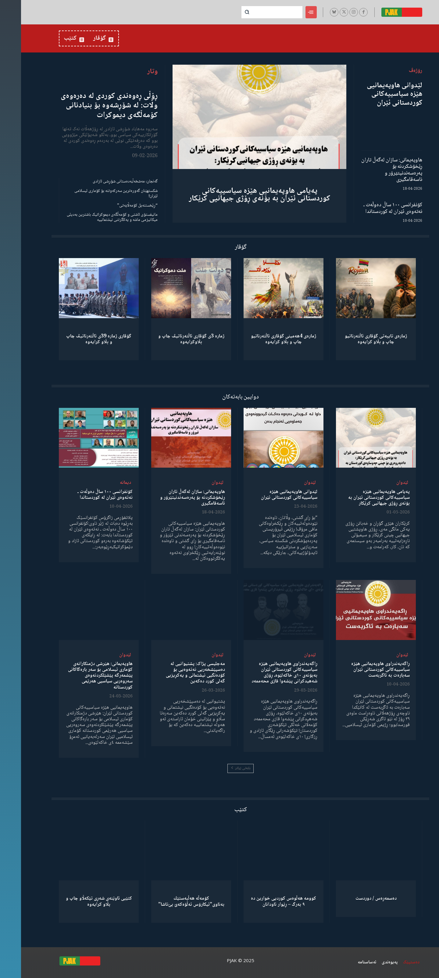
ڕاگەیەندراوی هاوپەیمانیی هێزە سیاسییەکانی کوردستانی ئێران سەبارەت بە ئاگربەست (359, 670)
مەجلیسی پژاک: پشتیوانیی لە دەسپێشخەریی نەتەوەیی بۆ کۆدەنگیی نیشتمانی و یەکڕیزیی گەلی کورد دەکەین (174, 673)
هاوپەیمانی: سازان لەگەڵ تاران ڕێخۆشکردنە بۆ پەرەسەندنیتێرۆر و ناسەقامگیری (370, 170)
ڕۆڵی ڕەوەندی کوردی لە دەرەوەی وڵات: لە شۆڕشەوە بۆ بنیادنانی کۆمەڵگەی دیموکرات (88, 105)
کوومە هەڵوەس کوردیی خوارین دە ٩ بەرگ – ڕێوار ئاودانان (262, 901)
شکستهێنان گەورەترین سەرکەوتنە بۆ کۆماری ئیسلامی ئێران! (95, 193)
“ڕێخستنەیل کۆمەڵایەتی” (116, 205)
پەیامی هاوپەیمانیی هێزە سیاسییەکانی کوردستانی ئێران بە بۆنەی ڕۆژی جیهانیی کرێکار (238, 194)
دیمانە (104, 483)
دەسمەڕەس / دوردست (355, 898)
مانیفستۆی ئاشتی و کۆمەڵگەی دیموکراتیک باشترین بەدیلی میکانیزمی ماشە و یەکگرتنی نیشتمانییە (91, 217)
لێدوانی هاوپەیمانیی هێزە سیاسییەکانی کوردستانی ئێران (373, 94)
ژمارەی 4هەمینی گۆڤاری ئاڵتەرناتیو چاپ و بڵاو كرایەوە (262, 339)
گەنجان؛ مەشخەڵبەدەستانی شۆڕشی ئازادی (104, 181)
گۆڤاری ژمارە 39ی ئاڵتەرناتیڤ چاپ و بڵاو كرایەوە (77, 339)
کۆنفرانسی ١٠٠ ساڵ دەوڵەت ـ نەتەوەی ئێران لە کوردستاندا (371, 208)
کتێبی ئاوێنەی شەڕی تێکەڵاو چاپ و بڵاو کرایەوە (78, 901)
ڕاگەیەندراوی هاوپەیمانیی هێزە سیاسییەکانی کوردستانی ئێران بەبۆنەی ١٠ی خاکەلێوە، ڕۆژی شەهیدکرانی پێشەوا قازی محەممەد (263, 673)
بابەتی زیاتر (219, 768)
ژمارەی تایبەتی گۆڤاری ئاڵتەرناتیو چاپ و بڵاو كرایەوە (355, 339)
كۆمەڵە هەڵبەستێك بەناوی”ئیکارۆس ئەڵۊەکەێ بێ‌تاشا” (170, 901)
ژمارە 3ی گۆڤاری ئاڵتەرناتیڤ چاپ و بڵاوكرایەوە (170, 339)
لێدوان (381, 483)
